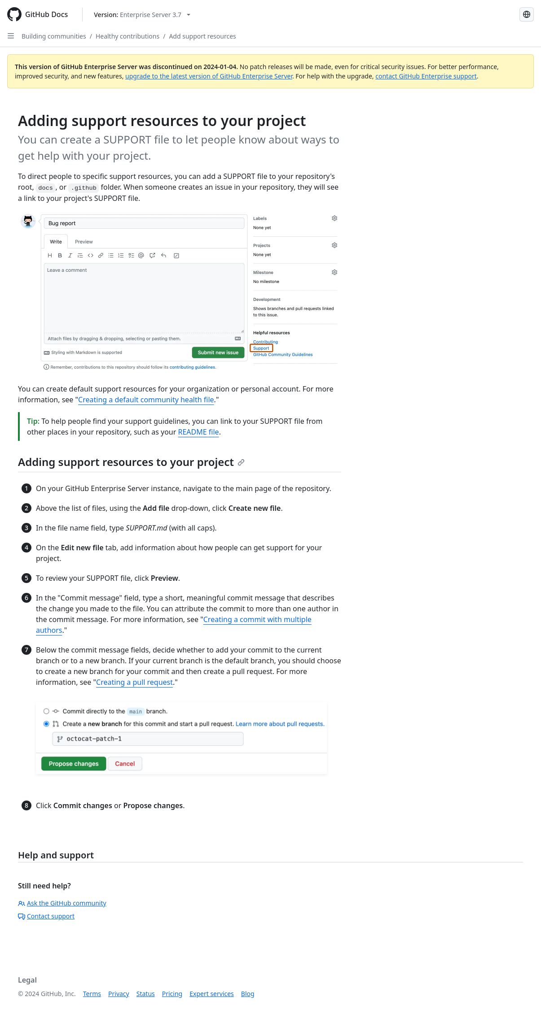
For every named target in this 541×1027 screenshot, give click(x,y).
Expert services (211, 993)
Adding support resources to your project (131, 461)
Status (145, 993)
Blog (248, 993)
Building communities (54, 36)
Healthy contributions (127, 36)
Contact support (46, 916)
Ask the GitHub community (62, 903)
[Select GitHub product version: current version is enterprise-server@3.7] (142, 15)
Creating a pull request (134, 682)
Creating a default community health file (146, 400)
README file (198, 432)
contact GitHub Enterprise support (426, 76)
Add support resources (202, 36)
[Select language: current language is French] (526, 14)
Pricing (172, 993)
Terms (92, 993)
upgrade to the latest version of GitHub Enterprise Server (208, 76)
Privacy (118, 993)
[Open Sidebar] (11, 36)
